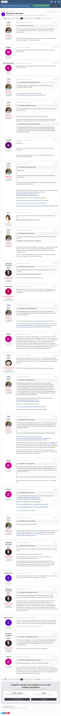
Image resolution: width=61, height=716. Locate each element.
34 (29, 18)
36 (34, 18)
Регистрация (55, 5)
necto (8, 211)
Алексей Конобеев (8, 261)
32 (24, 18)
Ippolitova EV (8, 568)
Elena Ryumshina (8, 61)
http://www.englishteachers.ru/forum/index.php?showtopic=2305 (31, 436)
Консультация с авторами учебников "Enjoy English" (33, 15)
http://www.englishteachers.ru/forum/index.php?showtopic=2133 (31, 201)
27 (11, 18)
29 (16, 18)
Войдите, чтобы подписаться (8, 11)
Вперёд (37, 18)
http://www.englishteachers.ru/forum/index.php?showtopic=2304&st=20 (33, 435)
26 (8, 18)
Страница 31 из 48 (48, 18)
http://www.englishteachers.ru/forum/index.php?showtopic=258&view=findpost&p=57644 (36, 204)
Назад (5, 18)
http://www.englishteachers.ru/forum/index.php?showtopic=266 (30, 93)
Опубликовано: (23, 22)
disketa (8, 331)
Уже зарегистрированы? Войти (41, 5)
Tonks (8, 22)
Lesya (11, 15)
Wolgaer (8, 45)
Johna (8, 352)
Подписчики (52, 11)
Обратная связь (30, 710)
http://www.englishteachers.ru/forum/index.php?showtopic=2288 (31, 406)
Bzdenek (8, 138)
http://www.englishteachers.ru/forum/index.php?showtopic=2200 (31, 403)
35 (31, 18)
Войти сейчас (44, 692)
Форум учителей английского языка (15, 6)
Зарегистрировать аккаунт (17, 692)
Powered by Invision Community (30, 713)
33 (26, 18)
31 (58, 11)
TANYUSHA (8, 283)
